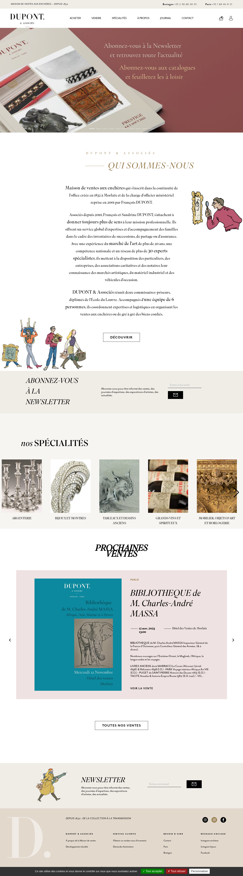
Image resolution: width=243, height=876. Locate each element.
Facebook (205, 853)
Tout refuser (177, 871)
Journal (165, 18)
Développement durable (77, 846)
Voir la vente (141, 688)
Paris (166, 846)
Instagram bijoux (208, 846)
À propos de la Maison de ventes (81, 840)
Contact (188, 18)
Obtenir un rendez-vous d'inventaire (129, 840)
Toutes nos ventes (121, 726)
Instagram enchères (209, 840)
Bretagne (168, 853)
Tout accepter (152, 871)
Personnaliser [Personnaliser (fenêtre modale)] (199, 871)
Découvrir (121, 337)
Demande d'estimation (123, 846)
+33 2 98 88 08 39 (185, 4)
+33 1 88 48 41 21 (222, 4)
